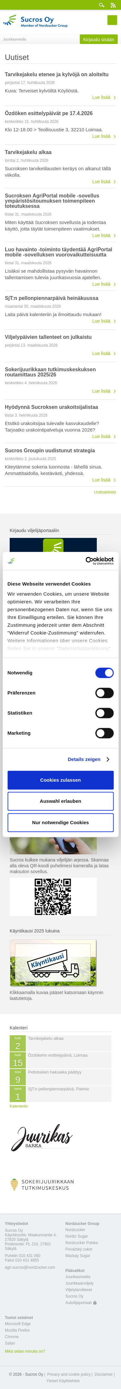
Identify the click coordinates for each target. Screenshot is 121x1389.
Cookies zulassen (60, 780)
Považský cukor (79, 1249)
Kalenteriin (19, 1106)
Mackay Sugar (78, 1255)
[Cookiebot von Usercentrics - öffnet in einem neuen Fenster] (86, 561)
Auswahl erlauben (60, 801)
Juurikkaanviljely (80, 1283)
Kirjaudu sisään (98, 39)
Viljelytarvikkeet (79, 1290)
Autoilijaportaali (79, 1302)
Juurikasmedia (78, 1277)
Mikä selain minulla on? (25, 1351)
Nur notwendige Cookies (60, 822)
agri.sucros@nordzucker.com (30, 1267)
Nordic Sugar (77, 1236)
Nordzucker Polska (82, 1243)
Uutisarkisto (105, 492)
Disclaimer (104, 1374)
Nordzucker (75, 1230)
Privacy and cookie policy (69, 1374)
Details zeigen (84, 759)
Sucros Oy (75, 1296)
